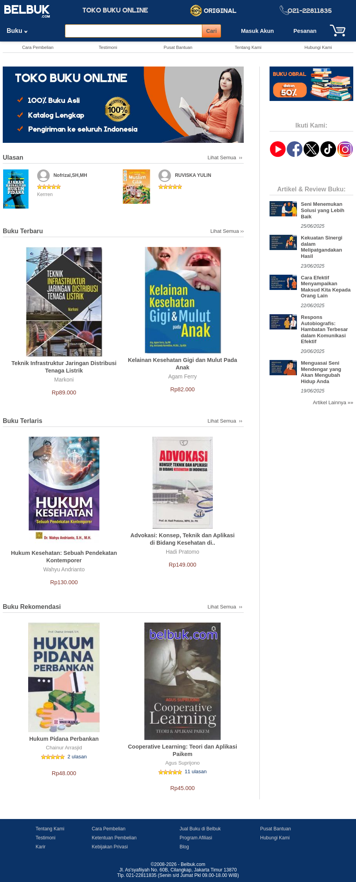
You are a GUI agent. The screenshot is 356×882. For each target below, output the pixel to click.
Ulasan (13, 157)
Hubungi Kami (318, 47)
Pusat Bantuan (178, 47)
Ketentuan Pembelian (114, 838)
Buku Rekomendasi (32, 606)
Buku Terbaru (23, 231)
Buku (20, 30)
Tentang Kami (248, 47)
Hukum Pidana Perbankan (64, 739)
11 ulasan (196, 771)
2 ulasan (77, 757)
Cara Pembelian (37, 47)
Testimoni (108, 47)
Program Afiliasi (196, 838)
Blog (184, 847)
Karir (40, 847)
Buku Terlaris (22, 421)
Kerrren (45, 194)
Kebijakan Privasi (110, 847)
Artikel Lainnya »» (333, 402)
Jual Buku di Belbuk (200, 829)
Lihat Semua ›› (226, 157)
